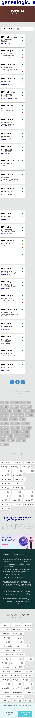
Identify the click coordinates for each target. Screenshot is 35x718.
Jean (17, 411)
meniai (17, 684)
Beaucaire (4, 84)
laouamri (27, 675)
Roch (29, 415)
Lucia (11, 440)
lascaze (5, 680)
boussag (6, 642)
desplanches (7, 654)
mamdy (29, 496)
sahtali (29, 692)
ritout (26, 688)
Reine (13, 419)
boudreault (17, 634)
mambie (14, 467)
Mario (25, 432)
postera (5, 688)
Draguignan (4, 180)
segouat (6, 696)
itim (4, 675)
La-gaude (3, 274)
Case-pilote (4, 125)
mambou (17, 475)
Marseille (3, 329)
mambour (19, 479)
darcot (5, 650)
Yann (25, 423)
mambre (18, 483)
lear (15, 680)
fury (4, 663)
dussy (5, 659)
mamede (17, 504)
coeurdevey (7, 646)
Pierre (15, 402)
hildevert (6, 671)
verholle (17, 701)
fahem (29, 659)
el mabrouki (17, 659)
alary (5, 625)
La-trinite (3, 288)
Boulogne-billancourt (6, 98)
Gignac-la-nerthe (5, 233)
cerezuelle (18, 642)
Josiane (21, 440)
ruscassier (17, 692)
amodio (16, 625)
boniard (5, 634)
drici (20, 654)
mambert (17, 462)
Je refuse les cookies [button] (10, 713)
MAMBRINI (12, 29)
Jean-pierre (26, 407)
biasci (27, 629)
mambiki (26, 467)
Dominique (28, 411)
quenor (16, 688)
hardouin (17, 667)
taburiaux (18, 696)
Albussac (3, 43)
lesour (25, 680)
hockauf (17, 671)
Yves (15, 432)
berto (16, 629)
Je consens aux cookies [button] (25, 713)
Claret (2, 153)
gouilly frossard (17, 663)
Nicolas (15, 428)
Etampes (3, 219)
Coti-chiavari (4, 167)
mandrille (6, 684)
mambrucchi (18, 488)
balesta (5, 629)
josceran (15, 675)
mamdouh (17, 496)
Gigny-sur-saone (5, 247)
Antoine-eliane (17, 415)
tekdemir (5, 701)
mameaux (16, 500)
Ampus (3, 71)
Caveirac (3, 139)
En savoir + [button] (6, 708)
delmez (16, 650)
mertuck (28, 684)
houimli (28, 671)
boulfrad (6, 638)
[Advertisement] (17, 204)
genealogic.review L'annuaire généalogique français (17, 519)
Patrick (14, 407)
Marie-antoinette (22, 436)
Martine (25, 402)
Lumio (3, 315)
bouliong (17, 638)
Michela (26, 428)
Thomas (15, 423)
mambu (17, 492)
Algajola (3, 57)
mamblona (17, 471)
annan (27, 625)
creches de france (22, 646)
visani (28, 701)
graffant (5, 667)
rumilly (5, 692)
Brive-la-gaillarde (5, 112)
